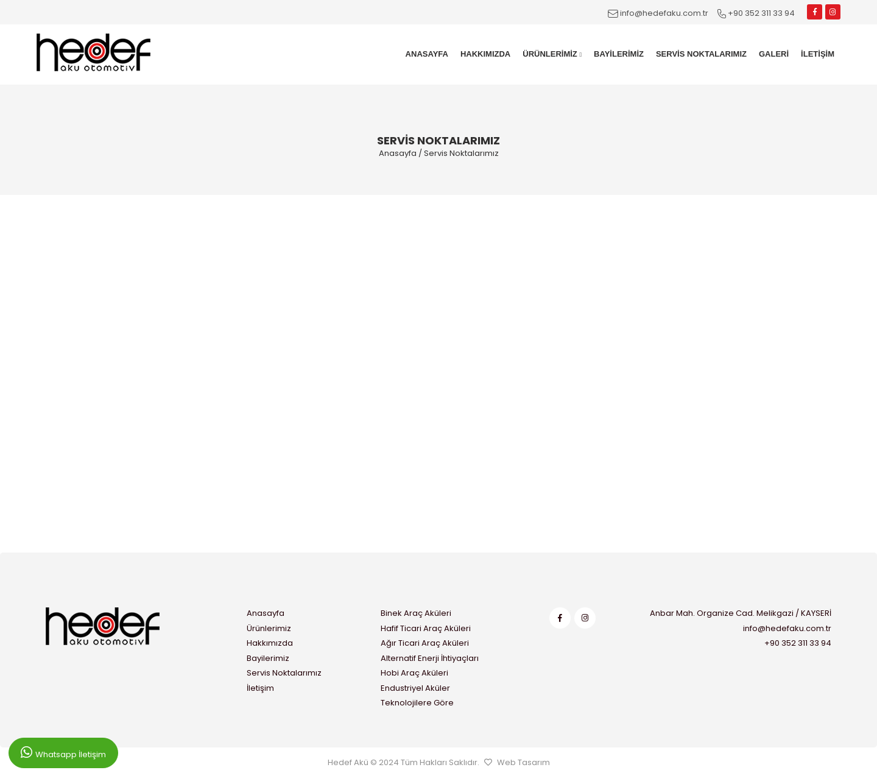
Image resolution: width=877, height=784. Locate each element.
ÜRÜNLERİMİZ (552, 53)
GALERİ (774, 53)
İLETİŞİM (817, 53)
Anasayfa (398, 153)
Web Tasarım (523, 762)
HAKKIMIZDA (485, 53)
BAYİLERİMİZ (619, 53)
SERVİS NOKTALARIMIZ (701, 53)
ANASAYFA (427, 53)
